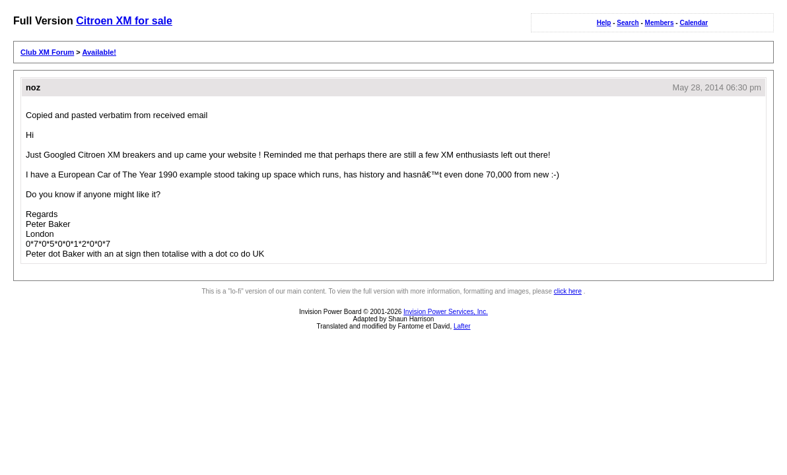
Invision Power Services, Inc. (445, 311)
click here (568, 291)
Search (627, 22)
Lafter (462, 326)
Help (604, 22)
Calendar (693, 22)
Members (659, 22)
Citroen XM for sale (124, 20)
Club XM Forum (47, 52)
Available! (99, 52)
